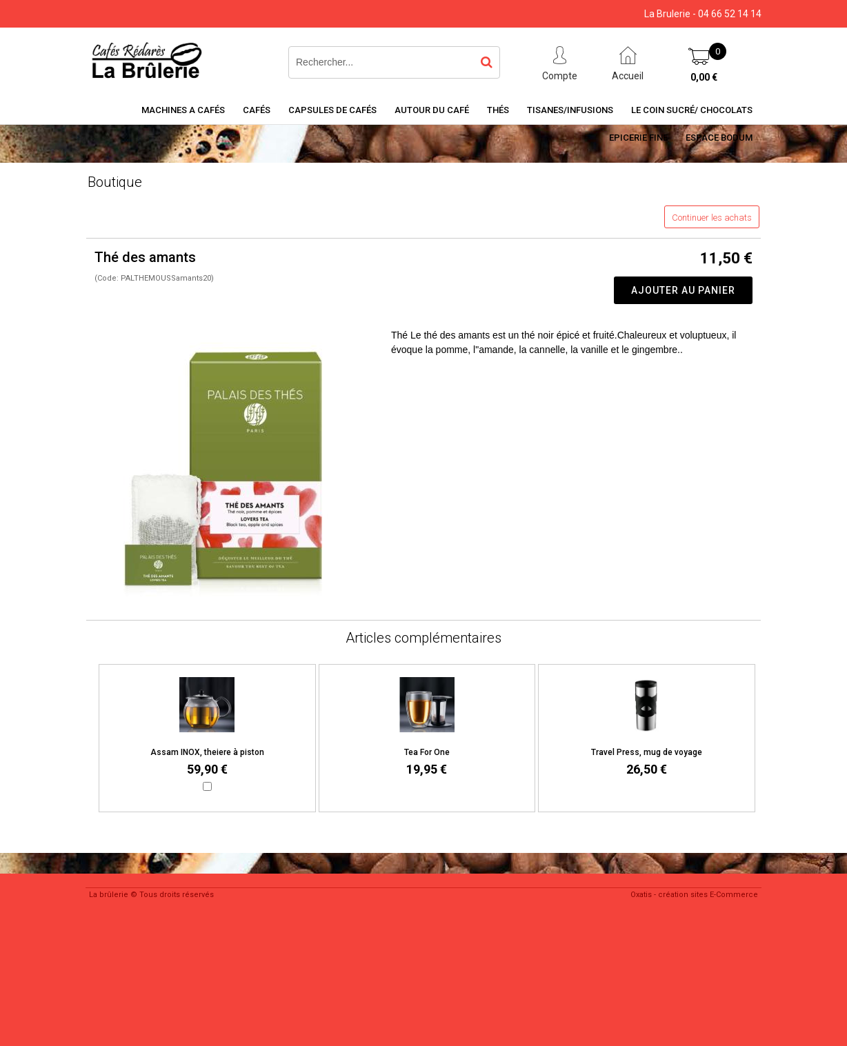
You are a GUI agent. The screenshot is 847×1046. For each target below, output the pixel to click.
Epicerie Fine (638, 137)
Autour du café (432, 110)
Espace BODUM (719, 137)
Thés (498, 110)
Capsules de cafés (332, 110)
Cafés (256, 110)
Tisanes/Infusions (570, 110)
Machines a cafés (183, 110)
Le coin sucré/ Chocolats (692, 110)
